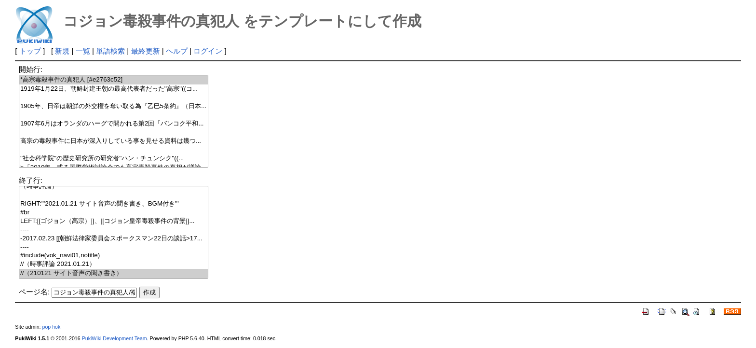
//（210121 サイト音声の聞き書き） (113, 273)
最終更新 (145, 51)
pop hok (51, 327)
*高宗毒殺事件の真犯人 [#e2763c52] (113, 79)
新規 (62, 51)
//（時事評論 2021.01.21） (113, 264)
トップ (30, 51)
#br (113, 213)
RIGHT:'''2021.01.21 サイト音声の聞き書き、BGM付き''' (113, 204)
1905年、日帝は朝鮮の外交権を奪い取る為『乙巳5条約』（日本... (113, 106)
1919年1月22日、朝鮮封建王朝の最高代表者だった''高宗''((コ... (113, 89)
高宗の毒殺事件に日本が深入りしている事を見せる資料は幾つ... (113, 141)
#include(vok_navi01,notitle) (113, 255)
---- (113, 230)
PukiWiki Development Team (114, 338)
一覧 (83, 51)
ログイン (207, 51)
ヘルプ (177, 51)
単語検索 (110, 51)
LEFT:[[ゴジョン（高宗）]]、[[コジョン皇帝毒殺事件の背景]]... (113, 221)
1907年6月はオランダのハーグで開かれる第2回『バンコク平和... (113, 123)
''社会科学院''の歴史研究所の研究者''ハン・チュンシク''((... (113, 158)
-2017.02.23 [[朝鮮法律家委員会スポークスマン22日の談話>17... (113, 238)
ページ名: (34, 292)
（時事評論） (113, 186)
